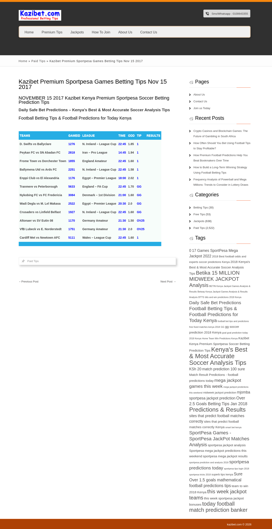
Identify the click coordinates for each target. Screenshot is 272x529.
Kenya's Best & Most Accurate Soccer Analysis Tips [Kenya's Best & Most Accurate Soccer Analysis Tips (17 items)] (218, 356)
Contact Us (148, 32)
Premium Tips (52, 32)
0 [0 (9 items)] (190, 250)
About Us (125, 32)
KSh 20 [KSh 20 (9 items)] (195, 369)
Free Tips (199, 214)
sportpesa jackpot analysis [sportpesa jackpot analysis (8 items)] (227, 445)
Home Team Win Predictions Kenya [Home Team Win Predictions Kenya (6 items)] (220, 338)
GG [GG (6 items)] (222, 327)
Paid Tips (38, 61)
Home (29, 32)
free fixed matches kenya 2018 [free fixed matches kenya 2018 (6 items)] (204, 327)
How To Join (101, 32)
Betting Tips (200, 207)
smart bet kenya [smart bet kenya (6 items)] (233, 427)
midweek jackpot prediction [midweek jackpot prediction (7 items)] (219, 392)
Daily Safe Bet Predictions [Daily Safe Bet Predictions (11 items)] (215, 302)
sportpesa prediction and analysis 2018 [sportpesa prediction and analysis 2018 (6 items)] (208, 462)
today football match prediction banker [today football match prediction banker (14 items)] (218, 507)
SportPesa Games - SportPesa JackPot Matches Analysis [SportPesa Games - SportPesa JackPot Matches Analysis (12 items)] (219, 438)
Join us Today (201, 108)
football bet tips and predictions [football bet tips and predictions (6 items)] (233, 321)
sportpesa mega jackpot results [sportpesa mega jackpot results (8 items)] (225, 456)
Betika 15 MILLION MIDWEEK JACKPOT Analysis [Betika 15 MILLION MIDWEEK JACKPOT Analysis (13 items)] (214, 279)
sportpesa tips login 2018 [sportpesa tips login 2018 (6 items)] (236, 468)
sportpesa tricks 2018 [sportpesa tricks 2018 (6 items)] (200, 474)
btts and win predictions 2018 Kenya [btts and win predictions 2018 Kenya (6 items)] (223, 297)
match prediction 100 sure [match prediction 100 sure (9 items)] (223, 369)
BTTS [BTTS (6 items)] (201, 297)
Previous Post (28, 281)
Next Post (168, 281)
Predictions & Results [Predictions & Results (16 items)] (217, 409)
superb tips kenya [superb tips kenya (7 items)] (222, 474)
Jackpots (77, 32)
